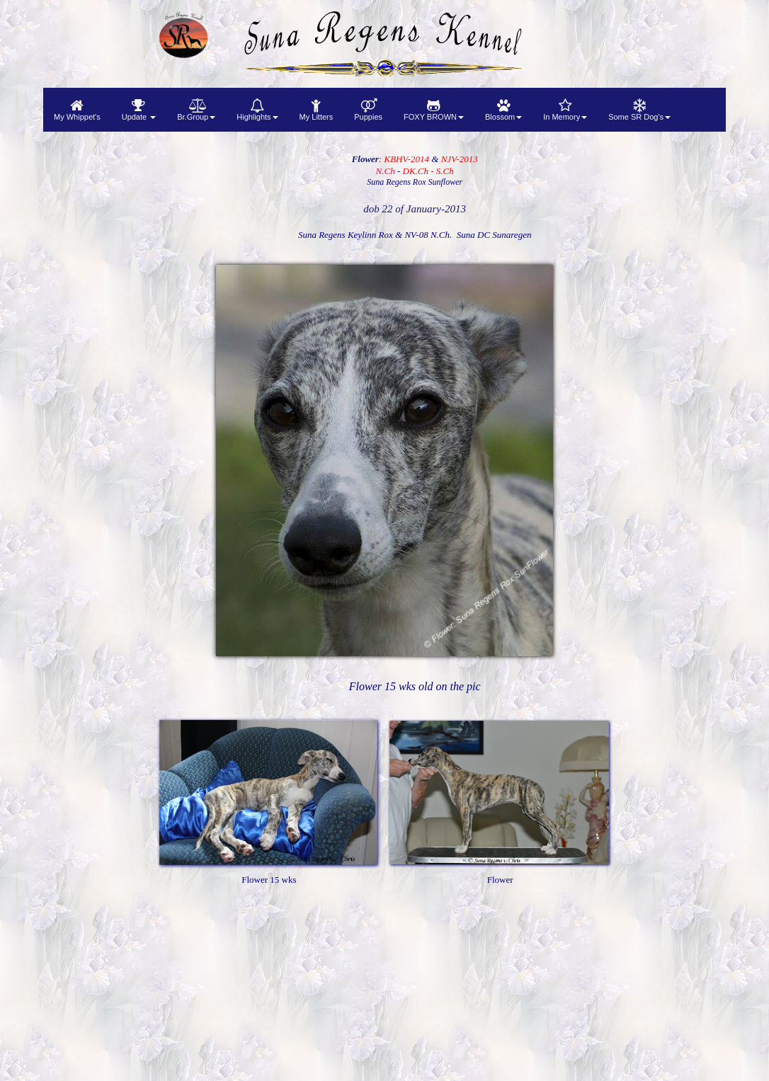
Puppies (368, 109)
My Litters (317, 109)
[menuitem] (77, 110)
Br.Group (196, 109)
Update (139, 109)
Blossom (503, 109)
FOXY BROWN (434, 109)
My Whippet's (77, 109)
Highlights (257, 109)
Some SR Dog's (639, 109)
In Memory (565, 109)
